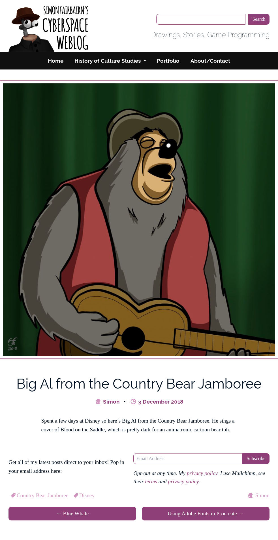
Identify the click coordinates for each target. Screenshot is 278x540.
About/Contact (210, 61)
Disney (83, 495)
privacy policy (202, 473)
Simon (107, 401)
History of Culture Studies (107, 61)
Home (55, 61)
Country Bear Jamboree (39, 495)
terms (151, 481)
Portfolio (168, 61)
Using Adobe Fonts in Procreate (206, 513)
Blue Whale (72, 513)
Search (259, 19)
